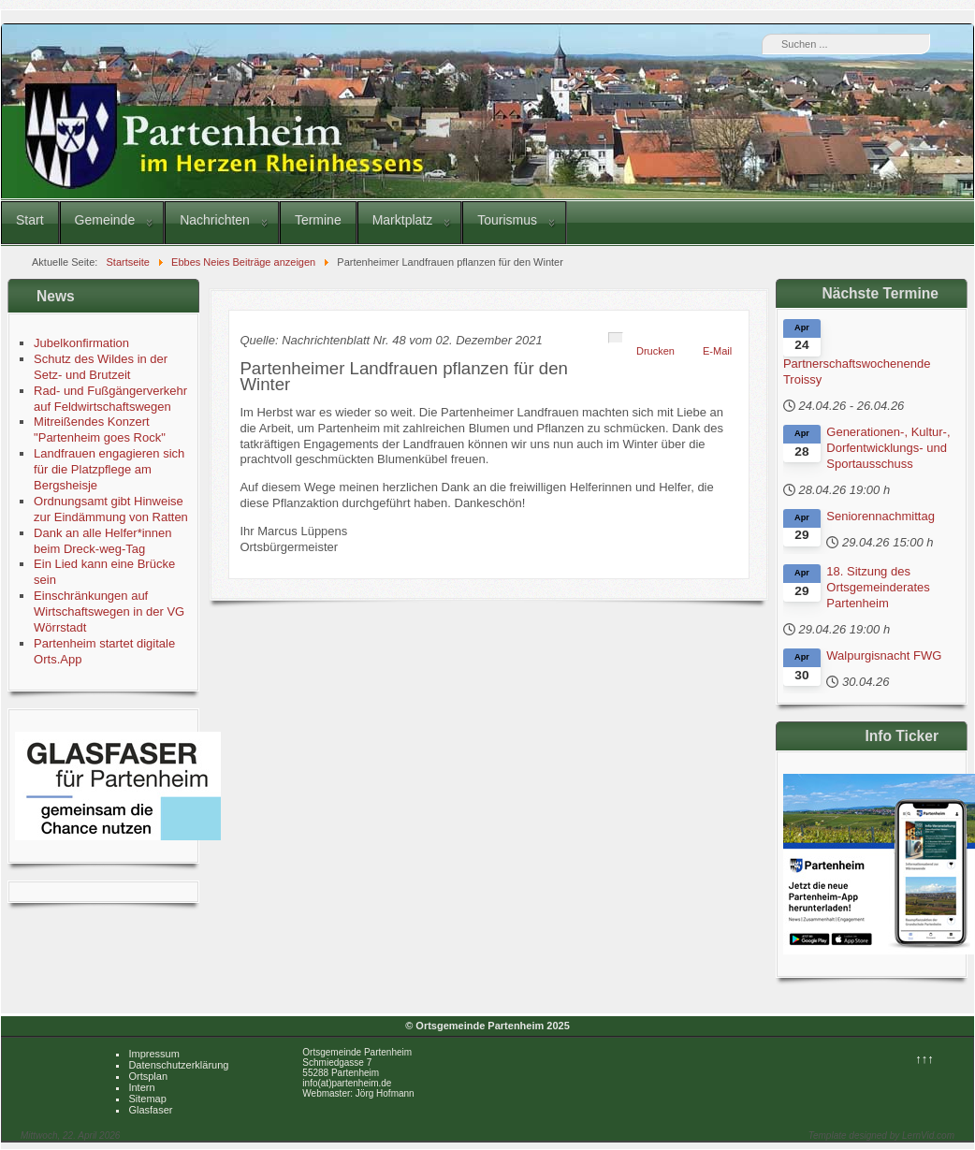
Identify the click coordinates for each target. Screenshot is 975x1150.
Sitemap (147, 1098)
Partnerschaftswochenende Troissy (857, 371)
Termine (318, 219)
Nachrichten (215, 219)
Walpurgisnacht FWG (883, 655)
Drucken (655, 351)
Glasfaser (150, 1109)
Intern (141, 1087)
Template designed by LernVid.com (881, 1135)
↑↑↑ (924, 1059)
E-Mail (717, 351)
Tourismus (507, 219)
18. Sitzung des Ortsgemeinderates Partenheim (878, 587)
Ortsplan (147, 1076)
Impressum (153, 1053)
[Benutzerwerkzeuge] (615, 337)
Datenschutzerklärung (178, 1064)
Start (30, 219)
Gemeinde (105, 219)
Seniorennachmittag (880, 516)
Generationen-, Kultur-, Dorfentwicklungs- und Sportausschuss (888, 448)
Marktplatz (402, 219)
